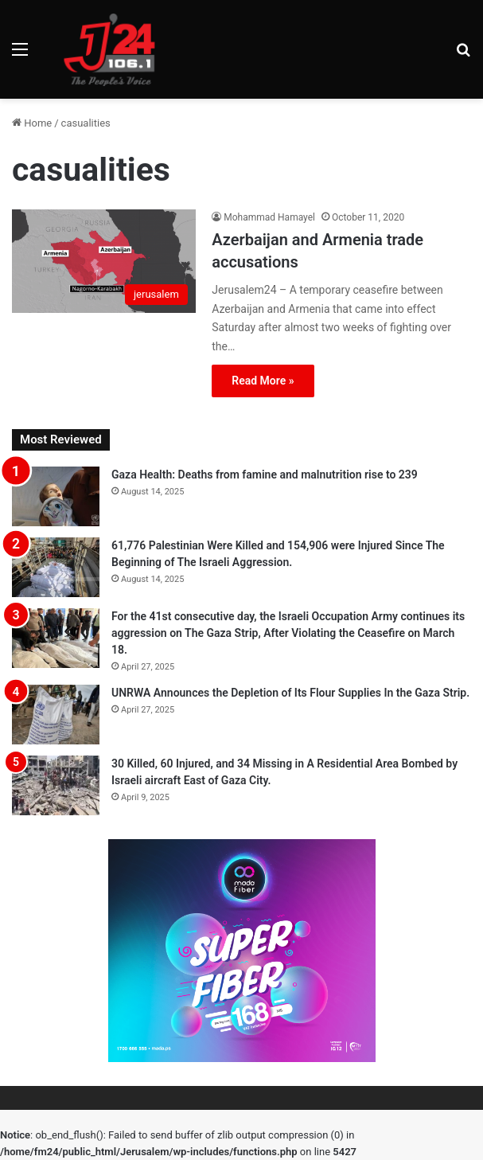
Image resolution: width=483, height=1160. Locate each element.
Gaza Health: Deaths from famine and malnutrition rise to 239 (264, 474)
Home (32, 123)
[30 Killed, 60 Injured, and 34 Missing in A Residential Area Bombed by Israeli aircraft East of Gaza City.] (55, 785)
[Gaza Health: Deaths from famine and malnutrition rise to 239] (55, 496)
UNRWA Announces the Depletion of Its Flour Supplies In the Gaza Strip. (290, 692)
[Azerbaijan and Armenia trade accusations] (104, 261)
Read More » (263, 380)
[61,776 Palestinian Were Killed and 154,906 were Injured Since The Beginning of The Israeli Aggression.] (55, 567)
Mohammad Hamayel (269, 217)
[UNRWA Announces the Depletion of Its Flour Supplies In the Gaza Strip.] (55, 714)
